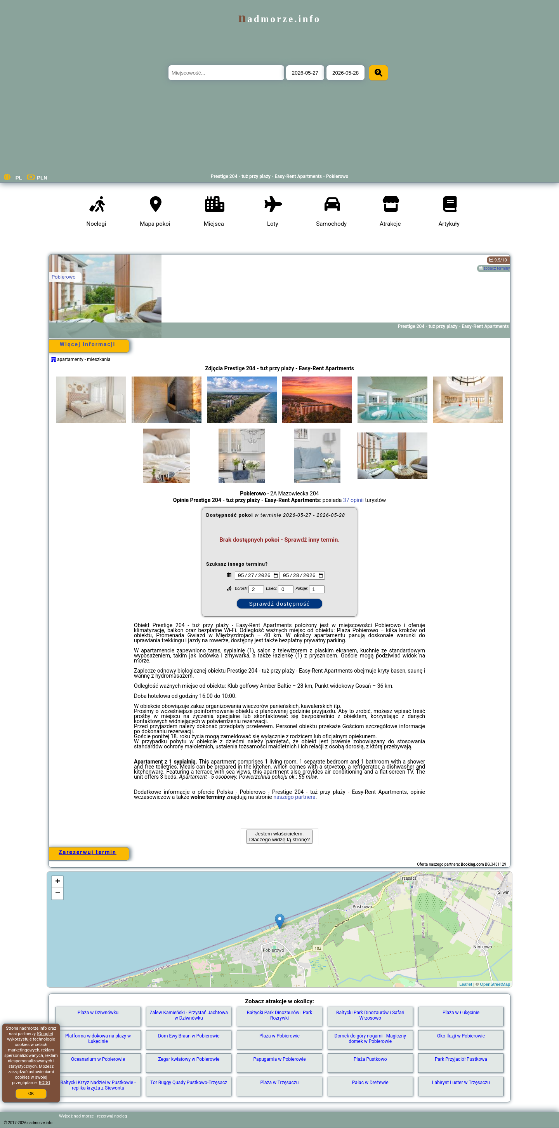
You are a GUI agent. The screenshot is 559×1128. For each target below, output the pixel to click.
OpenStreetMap (495, 984)
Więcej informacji (87, 344)
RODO (44, 1082)
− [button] (57, 894)
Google (45, 1033)
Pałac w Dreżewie (370, 1082)
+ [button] (57, 882)
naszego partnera (294, 797)
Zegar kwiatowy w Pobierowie (188, 1059)
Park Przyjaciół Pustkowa (461, 1059)
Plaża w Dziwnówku (98, 1012)
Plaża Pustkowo (370, 1059)
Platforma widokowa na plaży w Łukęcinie (98, 1038)
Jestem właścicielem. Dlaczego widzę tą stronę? (279, 836)
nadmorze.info (279, 19)
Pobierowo (64, 277)
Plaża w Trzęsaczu (279, 1082)
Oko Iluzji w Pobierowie (461, 1036)
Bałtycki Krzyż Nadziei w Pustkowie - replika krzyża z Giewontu (98, 1085)
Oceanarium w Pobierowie (98, 1059)
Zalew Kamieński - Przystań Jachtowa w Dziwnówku (188, 1015)
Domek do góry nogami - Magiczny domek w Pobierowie (370, 1038)
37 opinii (353, 500)
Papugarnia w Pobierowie (279, 1059)
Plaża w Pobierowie (279, 1036)
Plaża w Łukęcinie (461, 1012)
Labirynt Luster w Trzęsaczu (461, 1082)
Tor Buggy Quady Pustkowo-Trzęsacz (188, 1082)
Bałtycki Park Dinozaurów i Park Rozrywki (279, 1015)
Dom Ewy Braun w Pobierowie (188, 1036)
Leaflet (465, 984)
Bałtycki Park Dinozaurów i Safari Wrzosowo (370, 1015)
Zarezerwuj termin (87, 852)
